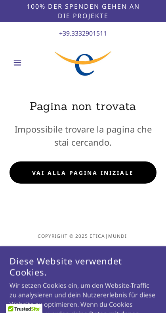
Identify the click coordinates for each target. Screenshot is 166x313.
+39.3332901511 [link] (83, 33)
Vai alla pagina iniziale (83, 172)
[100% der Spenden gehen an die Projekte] (83, 11)
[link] (83, 62)
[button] (21, 62)
